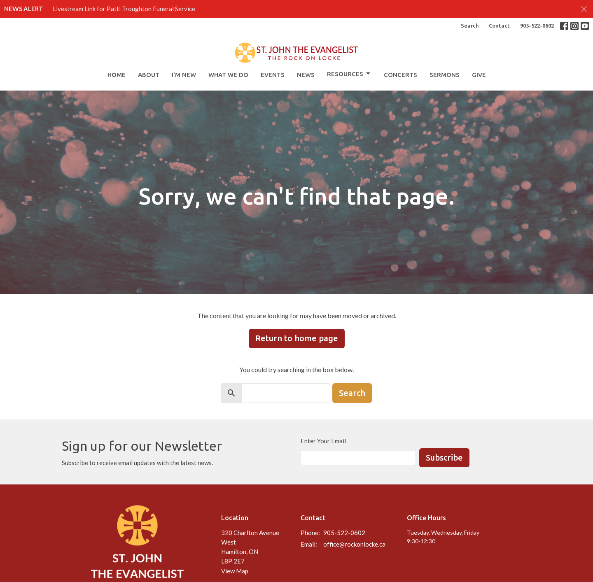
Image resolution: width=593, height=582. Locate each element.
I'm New (184, 74)
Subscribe (444, 457)
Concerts (400, 74)
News (306, 74)
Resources (349, 74)
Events (273, 74)
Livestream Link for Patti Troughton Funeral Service (124, 8)
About (148, 74)
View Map (234, 571)
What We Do (228, 74)
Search (470, 25)
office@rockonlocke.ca (354, 544)
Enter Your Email (323, 441)
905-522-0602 (537, 25)
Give (479, 74)
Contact (499, 25)
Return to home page (296, 338)
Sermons (445, 74)
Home (116, 74)
